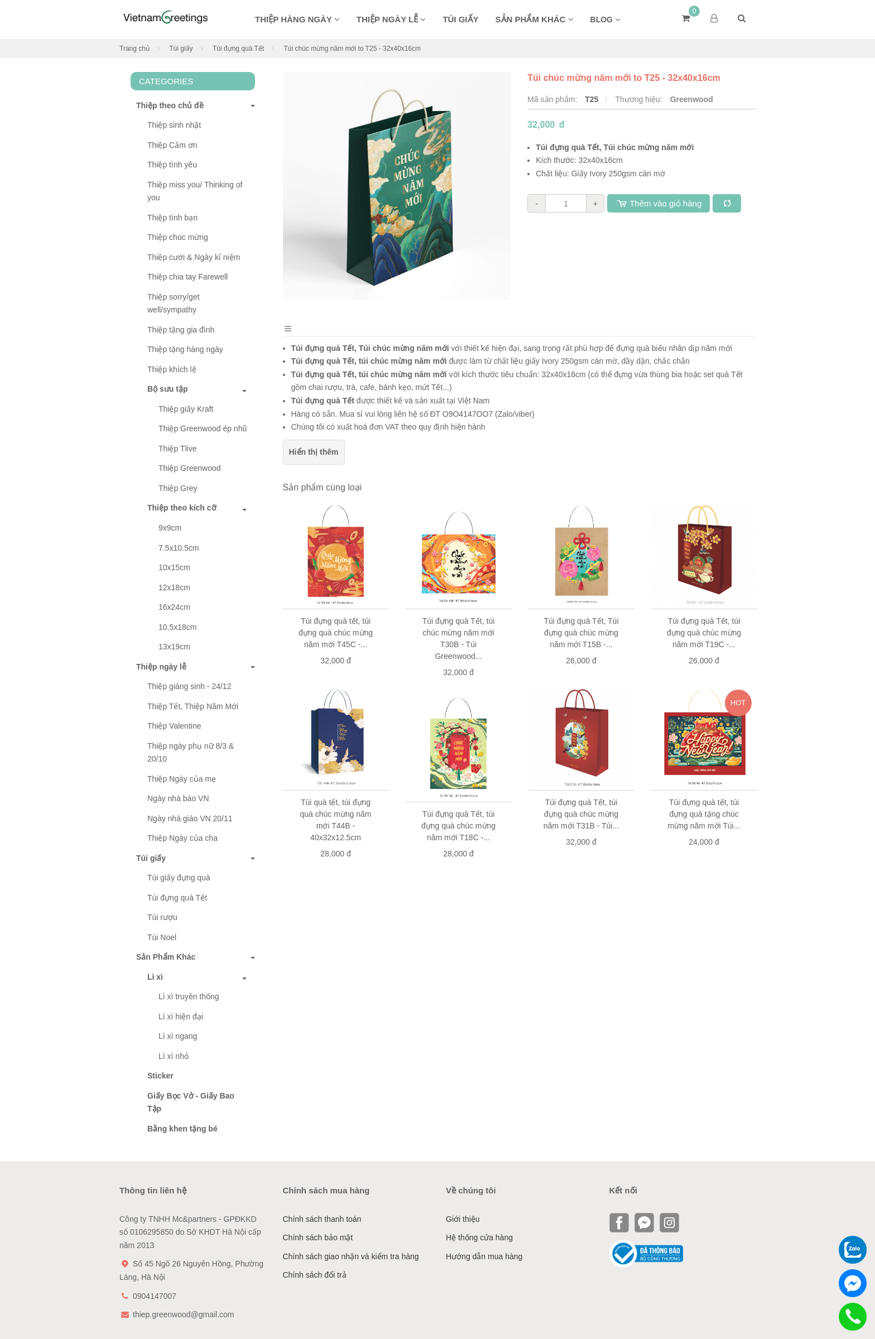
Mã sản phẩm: (553, 99)
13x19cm (174, 646)
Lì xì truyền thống (188, 996)
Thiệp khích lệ (171, 369)
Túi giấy (460, 19)
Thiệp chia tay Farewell (187, 276)
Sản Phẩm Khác (163, 956)
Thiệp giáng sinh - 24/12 (189, 686)
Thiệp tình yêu (172, 164)
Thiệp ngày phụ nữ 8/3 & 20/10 (190, 752)
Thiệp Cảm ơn (172, 145)
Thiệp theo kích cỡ (182, 507)
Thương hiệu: (639, 99)
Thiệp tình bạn (172, 217)
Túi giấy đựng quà (178, 877)
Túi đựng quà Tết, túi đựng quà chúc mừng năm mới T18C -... (458, 839)
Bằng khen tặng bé (182, 1128)
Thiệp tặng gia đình (180, 329)
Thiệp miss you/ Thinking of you (194, 191)
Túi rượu (162, 917)
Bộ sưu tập (167, 388)
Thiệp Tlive (177, 448)
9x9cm (169, 527)
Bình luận (366, 335)
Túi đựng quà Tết (238, 48)
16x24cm (174, 607)
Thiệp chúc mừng (177, 237)
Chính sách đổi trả (315, 1274)
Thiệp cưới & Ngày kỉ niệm (193, 257)
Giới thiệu (463, 1219)
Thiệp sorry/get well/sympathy (173, 303)
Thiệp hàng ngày (297, 19)
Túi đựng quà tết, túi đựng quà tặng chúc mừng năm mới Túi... (704, 827)
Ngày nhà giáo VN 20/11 (190, 818)
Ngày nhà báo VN (178, 798)
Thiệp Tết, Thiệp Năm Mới (192, 706)
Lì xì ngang (177, 1036)
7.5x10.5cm (178, 547)
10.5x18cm (177, 627)
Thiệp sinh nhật (174, 125)
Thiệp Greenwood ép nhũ (202, 428)
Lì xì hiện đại (180, 1016)
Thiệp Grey (177, 488)
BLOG (605, 19)
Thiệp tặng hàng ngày (185, 349)
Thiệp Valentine (174, 725)
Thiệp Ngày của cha (182, 838)
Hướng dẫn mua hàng (484, 1256)
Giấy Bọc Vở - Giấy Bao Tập (190, 1102)
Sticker (160, 1075)
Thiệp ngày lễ (391, 19)
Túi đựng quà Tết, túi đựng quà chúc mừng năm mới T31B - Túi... (581, 827)
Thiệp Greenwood (189, 468)
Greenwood (691, 99)
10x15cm (174, 567)
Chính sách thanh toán (322, 1219)
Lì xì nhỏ (173, 1056)
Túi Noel (161, 937)
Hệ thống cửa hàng (479, 1237)
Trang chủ (134, 48)
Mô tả (308, 335)
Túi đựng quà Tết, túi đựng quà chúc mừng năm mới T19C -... (704, 645)
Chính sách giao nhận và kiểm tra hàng (351, 1256)
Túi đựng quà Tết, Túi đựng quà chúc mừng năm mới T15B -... (581, 645)
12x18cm (174, 587)
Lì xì (155, 976)
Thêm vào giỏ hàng (658, 203)
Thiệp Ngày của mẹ (181, 778)
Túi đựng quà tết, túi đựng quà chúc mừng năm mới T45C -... (336, 645)
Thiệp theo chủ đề (167, 105)
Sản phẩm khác (535, 19)
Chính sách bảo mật (318, 1237)
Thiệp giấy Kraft (185, 408)
